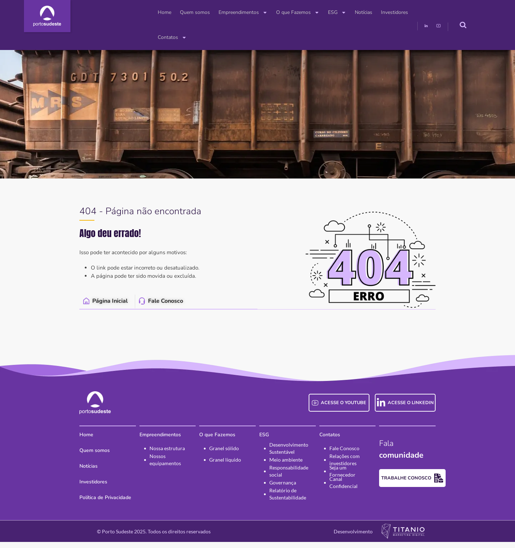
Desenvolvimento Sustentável (288, 454)
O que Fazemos (263, 12)
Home (130, 12)
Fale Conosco (352, 454)
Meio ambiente (286, 466)
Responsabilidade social (288, 477)
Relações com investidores (352, 466)
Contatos (396, 12)
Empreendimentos (208, 12)
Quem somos (160, 12)
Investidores (359, 12)
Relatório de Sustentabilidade (287, 500)
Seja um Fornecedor (359, 477)
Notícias (329, 12)
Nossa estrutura (153, 454)
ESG (302, 12)
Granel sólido (217, 454)
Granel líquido (218, 466)
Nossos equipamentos (151, 466)
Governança (282, 489)
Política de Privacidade (84, 503)
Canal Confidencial (358, 489)
